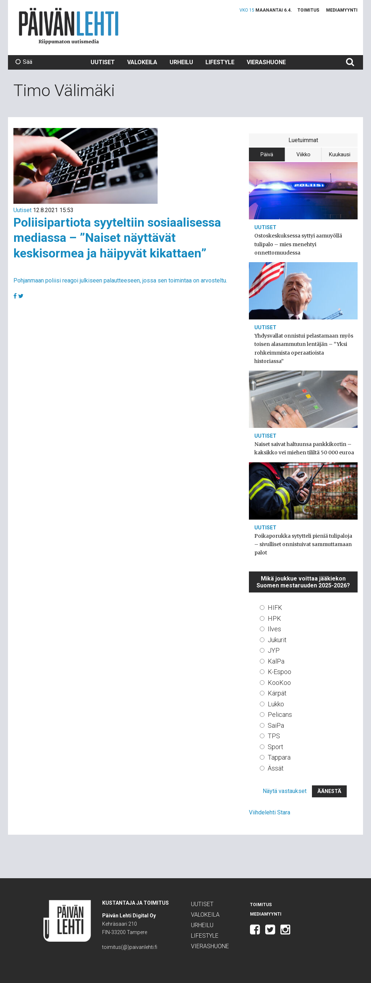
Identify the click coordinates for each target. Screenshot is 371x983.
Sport (275, 747)
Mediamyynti (342, 10)
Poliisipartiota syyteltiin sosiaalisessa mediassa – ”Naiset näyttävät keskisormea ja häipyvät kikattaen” (117, 237)
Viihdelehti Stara (269, 812)
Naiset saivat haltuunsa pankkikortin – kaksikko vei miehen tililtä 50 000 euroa (304, 448)
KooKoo (279, 682)
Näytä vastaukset (285, 791)
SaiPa (276, 725)
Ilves (274, 629)
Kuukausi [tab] (339, 154)
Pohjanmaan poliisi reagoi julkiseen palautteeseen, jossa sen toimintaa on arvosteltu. (120, 280)
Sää (23, 61)
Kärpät (277, 693)
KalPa (276, 661)
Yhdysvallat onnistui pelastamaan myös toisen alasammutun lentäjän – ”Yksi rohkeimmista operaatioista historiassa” (303, 348)
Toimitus (308, 10)
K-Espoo (279, 672)
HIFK (275, 607)
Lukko (276, 704)
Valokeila (142, 62)
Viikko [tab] (303, 154)
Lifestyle (219, 62)
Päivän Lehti (68, 26)
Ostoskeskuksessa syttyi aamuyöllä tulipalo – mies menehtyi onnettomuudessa (298, 244)
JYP (274, 650)
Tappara (279, 757)
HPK (274, 618)
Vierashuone (266, 62)
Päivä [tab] (266, 154)
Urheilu (181, 62)
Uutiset (103, 62)
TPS (274, 736)
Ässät (276, 768)
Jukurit (277, 640)
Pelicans (280, 714)
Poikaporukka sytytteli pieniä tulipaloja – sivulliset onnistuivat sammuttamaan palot (303, 544)
